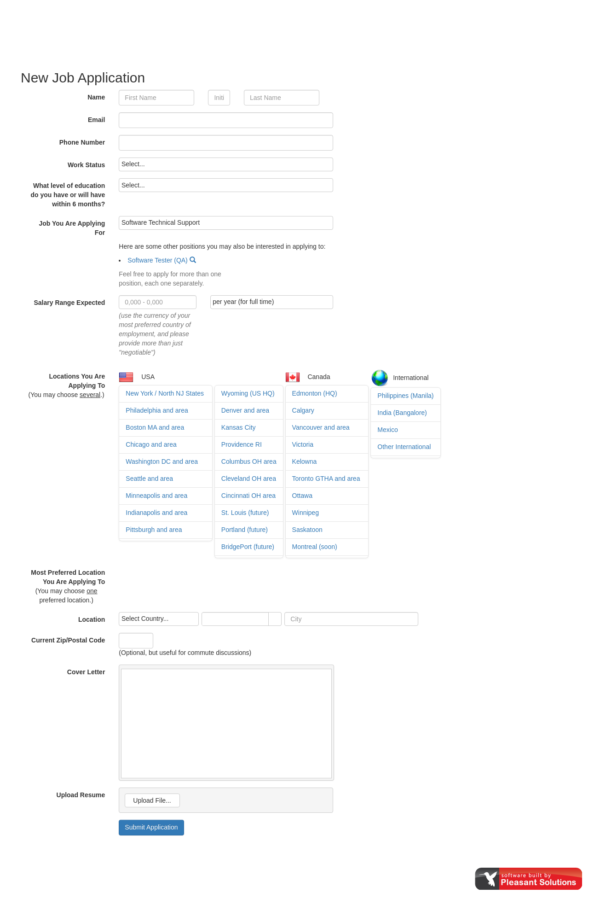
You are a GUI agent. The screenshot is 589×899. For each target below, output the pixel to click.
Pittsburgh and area (154, 529)
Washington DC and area (162, 461)
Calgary (303, 410)
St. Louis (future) (245, 512)
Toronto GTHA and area (326, 478)
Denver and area (245, 410)
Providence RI (241, 444)
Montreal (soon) (314, 546)
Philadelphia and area (157, 410)
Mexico (387, 429)
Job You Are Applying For (72, 228)
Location (91, 619)
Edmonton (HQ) (314, 393)
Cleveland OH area (248, 478)
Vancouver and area (321, 427)
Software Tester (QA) (157, 260)
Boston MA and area (155, 427)
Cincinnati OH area (248, 495)
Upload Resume (81, 795)
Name (96, 97)
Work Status (86, 165)
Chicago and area (151, 444)
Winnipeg (305, 512)
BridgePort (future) (247, 546)
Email (96, 119)
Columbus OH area (249, 461)
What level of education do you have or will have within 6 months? (68, 195)
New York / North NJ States (165, 393)
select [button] (275, 619)
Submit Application (151, 827)
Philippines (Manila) (405, 395)
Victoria (302, 444)
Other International (404, 446)
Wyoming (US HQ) (248, 393)
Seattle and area (149, 478)
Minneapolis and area (156, 495)
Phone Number (82, 142)
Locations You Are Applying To (77, 381)
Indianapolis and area (156, 512)
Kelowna (304, 461)
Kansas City (238, 427)
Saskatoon (307, 529)
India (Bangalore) (402, 412)
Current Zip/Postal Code (68, 640)
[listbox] (226, 164)
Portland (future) (244, 529)
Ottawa (302, 495)
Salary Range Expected (69, 302)
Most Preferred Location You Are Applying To (68, 577)
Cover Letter (86, 672)
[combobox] (235, 619)
